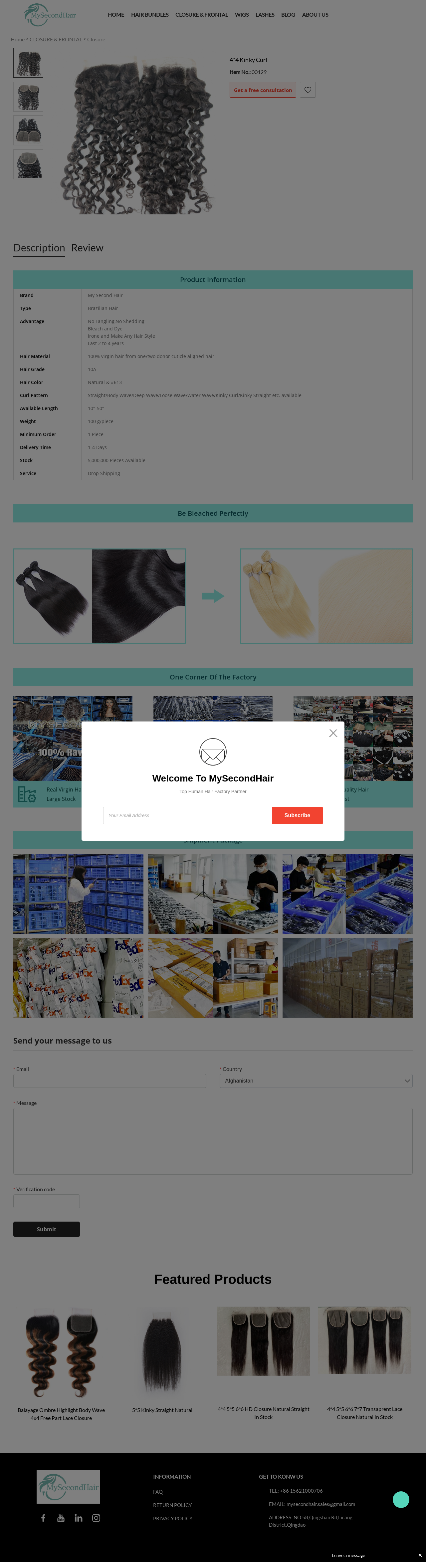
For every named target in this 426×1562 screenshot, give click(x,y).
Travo (401, 1499)
